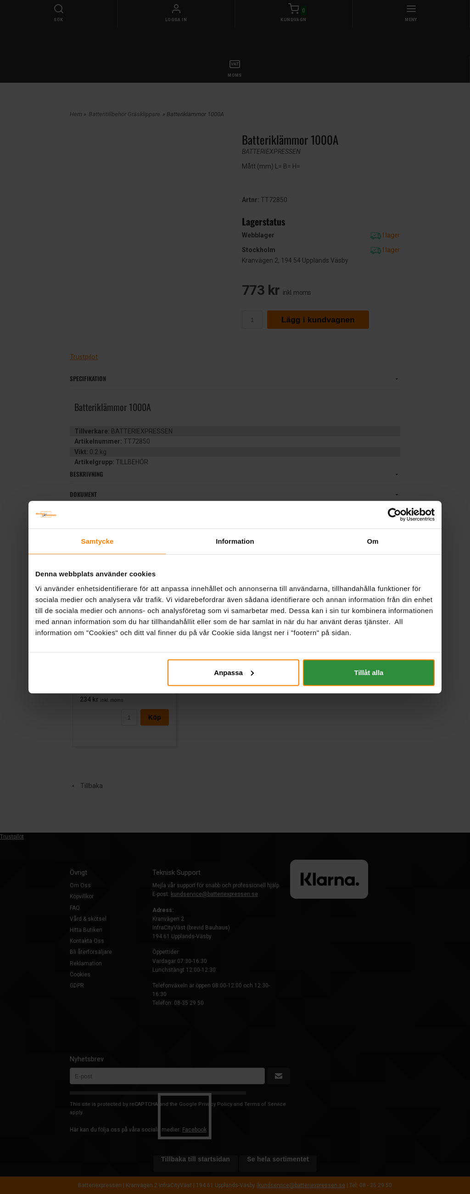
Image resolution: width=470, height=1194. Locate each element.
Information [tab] (235, 541)
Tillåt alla (368, 672)
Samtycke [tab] (97, 541)
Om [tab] (372, 541)
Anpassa (234, 672)
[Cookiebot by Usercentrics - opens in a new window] (394, 515)
